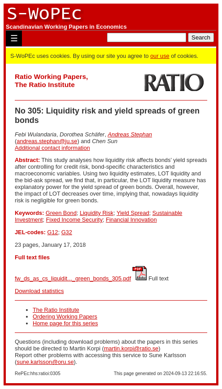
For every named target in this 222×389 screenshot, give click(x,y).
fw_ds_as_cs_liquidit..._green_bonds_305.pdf (73, 278)
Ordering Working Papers (65, 316)
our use (160, 55)
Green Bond (61, 213)
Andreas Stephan (130, 134)
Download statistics (39, 291)
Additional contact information (52, 147)
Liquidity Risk (96, 213)
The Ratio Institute (56, 309)
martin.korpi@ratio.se (131, 348)
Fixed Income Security (74, 219)
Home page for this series (65, 323)
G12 (52, 232)
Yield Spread (132, 213)
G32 (66, 232)
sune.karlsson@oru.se (45, 361)
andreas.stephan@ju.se (47, 141)
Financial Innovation (131, 219)
